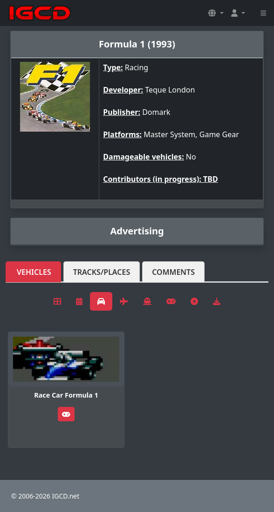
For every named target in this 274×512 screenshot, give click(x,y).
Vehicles (34, 272)
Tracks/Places (101, 272)
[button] (216, 13)
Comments (173, 272)
